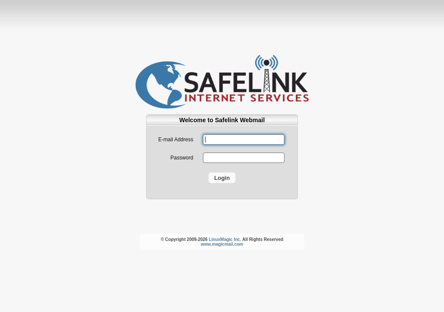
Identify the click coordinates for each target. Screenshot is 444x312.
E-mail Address (175, 139)
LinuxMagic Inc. (225, 239)
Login (222, 178)
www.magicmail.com (222, 244)
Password (181, 158)
